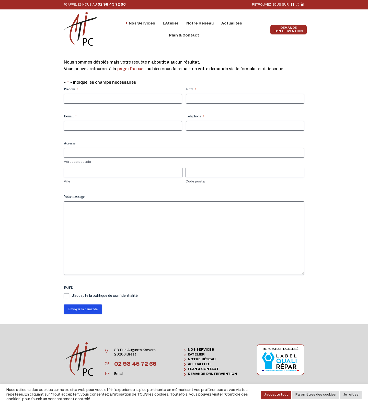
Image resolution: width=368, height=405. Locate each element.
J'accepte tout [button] (276, 394)
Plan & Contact (203, 369)
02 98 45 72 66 (112, 4)
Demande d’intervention (212, 374)
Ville (67, 181)
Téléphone (195, 116)
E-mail (70, 116)
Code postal (195, 181)
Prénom (71, 89)
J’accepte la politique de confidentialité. (105, 296)
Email (118, 374)
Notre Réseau (202, 359)
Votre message (74, 197)
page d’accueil (131, 69)
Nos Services (201, 349)
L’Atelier (196, 354)
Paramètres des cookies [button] (315, 394)
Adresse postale (77, 162)
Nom (191, 89)
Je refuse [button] (351, 394)
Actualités (199, 364)
